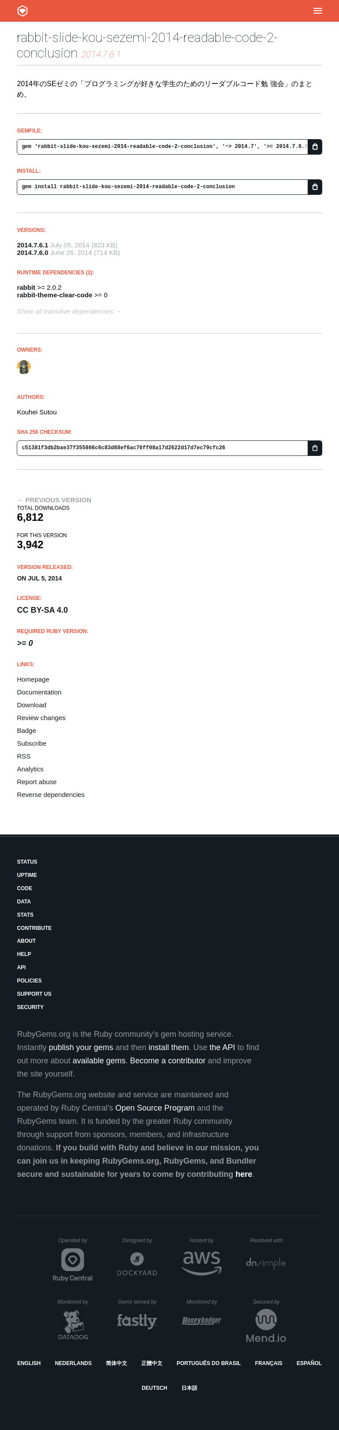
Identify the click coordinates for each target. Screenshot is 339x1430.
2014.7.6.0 (32, 252)
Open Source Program (155, 1108)
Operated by (75, 1243)
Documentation (39, 692)
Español (309, 1363)
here (244, 1174)
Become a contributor (168, 1060)
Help (24, 954)
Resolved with (268, 1240)
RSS (23, 756)
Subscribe (31, 743)
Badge (26, 730)
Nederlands (73, 1363)
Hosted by (206, 1240)
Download (31, 705)
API (21, 967)
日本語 (189, 1388)
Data (24, 902)
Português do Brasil (209, 1363)
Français (268, 1363)
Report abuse (36, 781)
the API (222, 1047)
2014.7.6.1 (32, 245)
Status (27, 862)
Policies (29, 981)
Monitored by (75, 1302)
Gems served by (137, 1302)
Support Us (34, 994)
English (29, 1363)
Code (24, 888)
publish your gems (81, 1047)
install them (169, 1047)
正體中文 (151, 1363)
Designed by (140, 1240)
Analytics (30, 769)
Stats (25, 915)
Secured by (269, 1302)
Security (30, 1007)
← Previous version (54, 500)
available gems (99, 1060)
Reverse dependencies (50, 794)
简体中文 (116, 1363)
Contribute (34, 928)
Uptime (27, 875)
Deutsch (154, 1388)
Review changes (41, 717)
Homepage (33, 679)
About (26, 941)
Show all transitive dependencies (65, 311)
